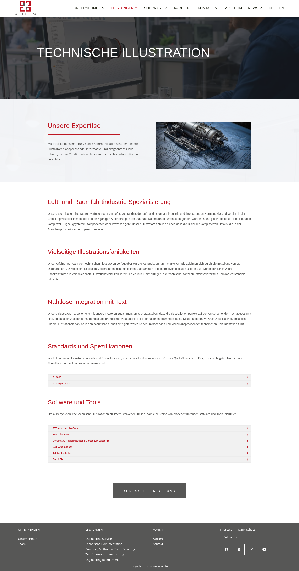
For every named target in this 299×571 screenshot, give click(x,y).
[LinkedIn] (239, 549)
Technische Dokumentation (104, 544)
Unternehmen (27, 539)
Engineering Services (99, 539)
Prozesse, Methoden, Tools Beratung (110, 549)
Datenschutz (246, 529)
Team (22, 544)
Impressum (227, 529)
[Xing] (251, 549)
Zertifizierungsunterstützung (104, 554)
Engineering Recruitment (102, 560)
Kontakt (158, 544)
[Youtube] (264, 549)
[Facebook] (226, 549)
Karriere (158, 539)
